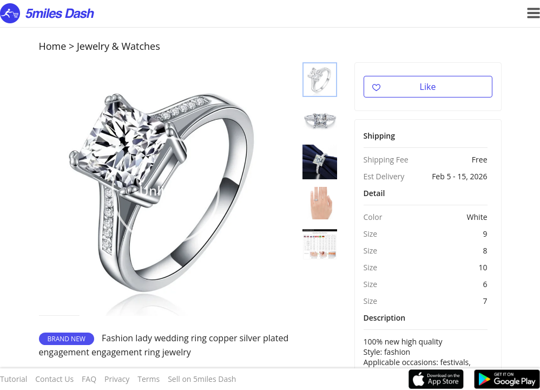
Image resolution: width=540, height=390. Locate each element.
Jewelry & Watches (118, 46)
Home (53, 46)
